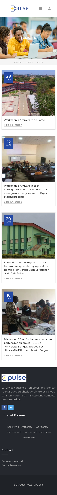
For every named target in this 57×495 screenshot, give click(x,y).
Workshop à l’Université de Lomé (24, 120)
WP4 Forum (28, 432)
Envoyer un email (12, 461)
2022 (28, 62)
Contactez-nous (11, 465)
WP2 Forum (42, 427)
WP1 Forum (26, 427)
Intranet (12, 427)
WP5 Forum (44, 432)
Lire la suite (13, 125)
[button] (49, 8)
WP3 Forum (13, 432)
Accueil (18, 62)
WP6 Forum (29, 437)
